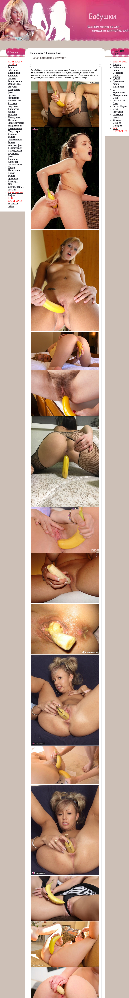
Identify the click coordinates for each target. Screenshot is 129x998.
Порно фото (36, 53)
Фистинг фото (53, 53)
